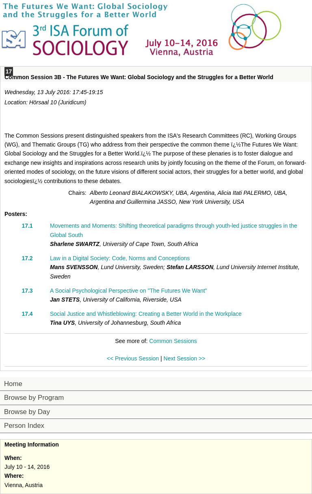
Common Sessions (173, 341)
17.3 (27, 290)
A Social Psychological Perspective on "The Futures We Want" (128, 290)
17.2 (27, 258)
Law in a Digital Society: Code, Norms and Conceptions (120, 258)
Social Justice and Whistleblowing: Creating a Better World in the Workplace (146, 314)
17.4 (27, 314)
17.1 (27, 225)
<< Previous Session (133, 358)
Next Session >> (185, 358)
